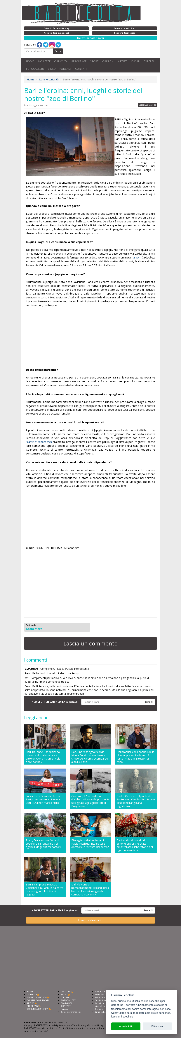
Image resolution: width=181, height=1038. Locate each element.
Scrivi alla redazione (105, 994)
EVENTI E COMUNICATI (38, 1000)
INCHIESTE (44, 61)
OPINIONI (108, 61)
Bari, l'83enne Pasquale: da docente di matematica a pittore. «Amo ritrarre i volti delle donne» (43, 756)
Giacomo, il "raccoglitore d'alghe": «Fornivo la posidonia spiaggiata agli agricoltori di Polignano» (90, 801)
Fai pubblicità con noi (105, 997)
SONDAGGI (66, 1003)
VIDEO (52, 68)
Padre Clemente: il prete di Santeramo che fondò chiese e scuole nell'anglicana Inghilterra (136, 801)
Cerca (58, 51)
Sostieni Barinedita (104, 1000)
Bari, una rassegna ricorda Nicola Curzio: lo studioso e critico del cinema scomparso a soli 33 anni (89, 756)
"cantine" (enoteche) (39, 442)
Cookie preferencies (71, 1011)
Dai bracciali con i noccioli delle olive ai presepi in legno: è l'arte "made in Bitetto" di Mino (135, 756)
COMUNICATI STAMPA (37, 1008)
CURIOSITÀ (61, 61)
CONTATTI (81, 68)
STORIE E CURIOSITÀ (37, 997)
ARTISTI (123, 61)
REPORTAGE (78, 61)
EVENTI (135, 61)
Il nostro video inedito (91, 920)
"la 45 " (136, 257)
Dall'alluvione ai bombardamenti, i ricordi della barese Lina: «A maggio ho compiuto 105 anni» (90, 889)
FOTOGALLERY (35, 68)
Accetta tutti (126, 1026)
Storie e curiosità (49, 79)
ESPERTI (149, 61)
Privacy (64, 1008)
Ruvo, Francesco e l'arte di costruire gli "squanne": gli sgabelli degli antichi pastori (43, 843)
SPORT (94, 61)
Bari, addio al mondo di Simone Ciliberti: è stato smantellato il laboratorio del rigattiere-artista (135, 845)
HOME (30, 61)
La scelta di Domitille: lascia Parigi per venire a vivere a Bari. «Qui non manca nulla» (43, 799)
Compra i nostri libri (105, 1008)
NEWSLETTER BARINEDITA (55, 702)
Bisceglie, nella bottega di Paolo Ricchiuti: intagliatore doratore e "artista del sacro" (90, 843)
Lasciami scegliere (122, 1016)
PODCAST (65, 68)
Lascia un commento (90, 643)
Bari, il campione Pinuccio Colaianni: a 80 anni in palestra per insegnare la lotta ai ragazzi (44, 889)
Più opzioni (157, 1026)
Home (30, 79)
